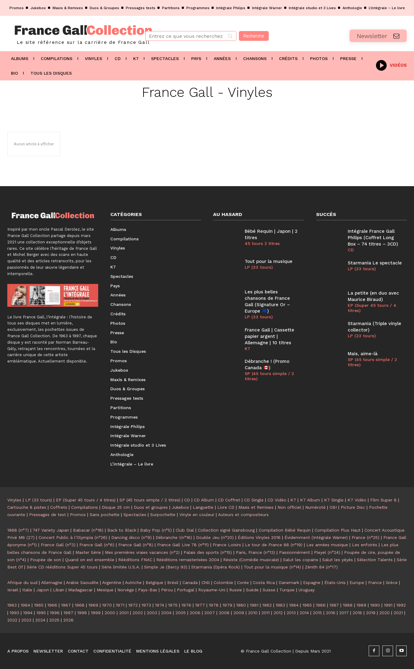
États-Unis (335, 582)
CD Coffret (229, 499)
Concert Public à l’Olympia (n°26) (73, 537)
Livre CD (225, 507)
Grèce (392, 582)
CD (351, 249)
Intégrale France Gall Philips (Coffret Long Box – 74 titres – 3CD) (373, 237)
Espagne (311, 582)
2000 (110, 612)
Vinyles (14, 499)
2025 (54, 620)
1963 (12, 605)
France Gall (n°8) (135, 544)
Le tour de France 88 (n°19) (273, 544)
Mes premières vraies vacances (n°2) (142, 552)
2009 (238, 612)
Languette (203, 507)
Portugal (185, 589)
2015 (317, 612)
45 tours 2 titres (262, 243)
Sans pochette (104, 514)
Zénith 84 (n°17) (321, 567)
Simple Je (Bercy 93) (165, 567)
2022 (12, 620)
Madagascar (80, 589)
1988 (348, 605)
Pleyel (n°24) (327, 552)
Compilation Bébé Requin (285, 530)
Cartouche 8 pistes (26, 507)
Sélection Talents (375, 559)
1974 (159, 605)
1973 (146, 605)
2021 (398, 612)
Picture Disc (353, 507)
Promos (78, 514)
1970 (107, 605)
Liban (58, 589)
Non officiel (289, 507)
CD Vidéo (276, 499)
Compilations (84, 507)
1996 (55, 612)
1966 (52, 605)
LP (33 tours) (259, 267)
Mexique (105, 589)
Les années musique (327, 544)
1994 (28, 612)
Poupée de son (45, 559)
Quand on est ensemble (89, 559)
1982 (267, 605)
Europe (357, 582)
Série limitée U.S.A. (121, 567)
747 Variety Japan (51, 530)
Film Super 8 (383, 499)
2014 (304, 612)
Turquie (287, 589)
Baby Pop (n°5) (156, 530)
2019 (370, 612)
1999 (96, 612)
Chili (206, 582)
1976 (186, 605)
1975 (173, 605)
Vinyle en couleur (196, 514)
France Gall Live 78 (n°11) (183, 544)
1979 (227, 605)
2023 (26, 620)
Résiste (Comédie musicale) (251, 559)
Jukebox (180, 507)
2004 (166, 612)
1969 (93, 605)
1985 (307, 605)
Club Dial (185, 530)
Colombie (223, 582)
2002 (138, 612)
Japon (42, 589)
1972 (133, 605)
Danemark (289, 582)
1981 (254, 605)
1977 (200, 605)
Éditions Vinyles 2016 (259, 537)
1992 (401, 605)
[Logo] (69, 33)
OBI (333, 507)
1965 (38, 605)
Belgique (154, 582)
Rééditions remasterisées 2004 (187, 559)
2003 (152, 612)
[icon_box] (391, 64)
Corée (243, 582)
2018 (357, 612)
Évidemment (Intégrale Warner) (316, 537)
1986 (321, 605)
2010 (252, 612)
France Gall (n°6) (96, 544)
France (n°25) (365, 537)
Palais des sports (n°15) (208, 552)
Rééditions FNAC (135, 559)
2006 (195, 612)
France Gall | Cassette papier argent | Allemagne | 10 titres (269, 336)
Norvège (125, 589)
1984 (293, 605)
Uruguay (306, 589)
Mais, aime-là (363, 353)
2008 (224, 612)
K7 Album (310, 499)
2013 (291, 612)
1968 (80, 605)
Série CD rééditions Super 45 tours (62, 567)
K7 (247, 348)
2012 (278, 612)
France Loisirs (227, 544)
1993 (14, 612)
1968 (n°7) (18, 530)
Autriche (133, 582)
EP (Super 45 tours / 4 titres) (372, 308)
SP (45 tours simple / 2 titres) (269, 376)
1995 (41, 612)
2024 (40, 620)
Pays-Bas (147, 589)
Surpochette (162, 514)
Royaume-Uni (211, 589)
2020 (384, 612)
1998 (82, 612)
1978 (214, 605)
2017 (344, 612)
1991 (388, 605)
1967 (66, 605)
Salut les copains (300, 559)
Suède (252, 589)
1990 (375, 605)
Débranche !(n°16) (174, 537)
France (375, 582)
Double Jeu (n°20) (215, 537)
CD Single (254, 499)
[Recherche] (254, 36)
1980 (241, 605)
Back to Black (121, 530)
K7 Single (333, 499)
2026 (68, 620)
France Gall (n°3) (58, 544)
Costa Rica (264, 582)
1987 (334, 605)
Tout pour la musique (268, 261)
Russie (235, 589)
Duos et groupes (151, 507)
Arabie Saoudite (82, 582)
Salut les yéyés (337, 559)
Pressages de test (47, 514)
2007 (209, 612)
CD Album (204, 499)
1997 (68, 612)
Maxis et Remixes (256, 507)
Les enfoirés (364, 544)
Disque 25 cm (116, 507)
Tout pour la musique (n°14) (272, 567)
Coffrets (58, 507)
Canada (190, 582)
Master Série (88, 552)
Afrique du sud (22, 582)
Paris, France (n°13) (255, 552)
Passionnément (294, 552)
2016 (330, 612)
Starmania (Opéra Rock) (215, 567)
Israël (12, 589)
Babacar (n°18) (88, 530)
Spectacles (134, 514)
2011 (265, 612)
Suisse (269, 589)
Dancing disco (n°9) (131, 537)
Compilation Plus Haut (338, 530)
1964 (25, 605)
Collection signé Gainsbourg (226, 530)
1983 (280, 605)
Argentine (111, 582)
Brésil (172, 582)
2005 (180, 612)
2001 (124, 612)
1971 (120, 605)
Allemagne (51, 582)
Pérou (167, 589)
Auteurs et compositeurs (243, 514)
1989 (361, 605)
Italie (27, 589)
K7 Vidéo (356, 499)
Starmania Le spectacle (375, 263)
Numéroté (315, 507)
